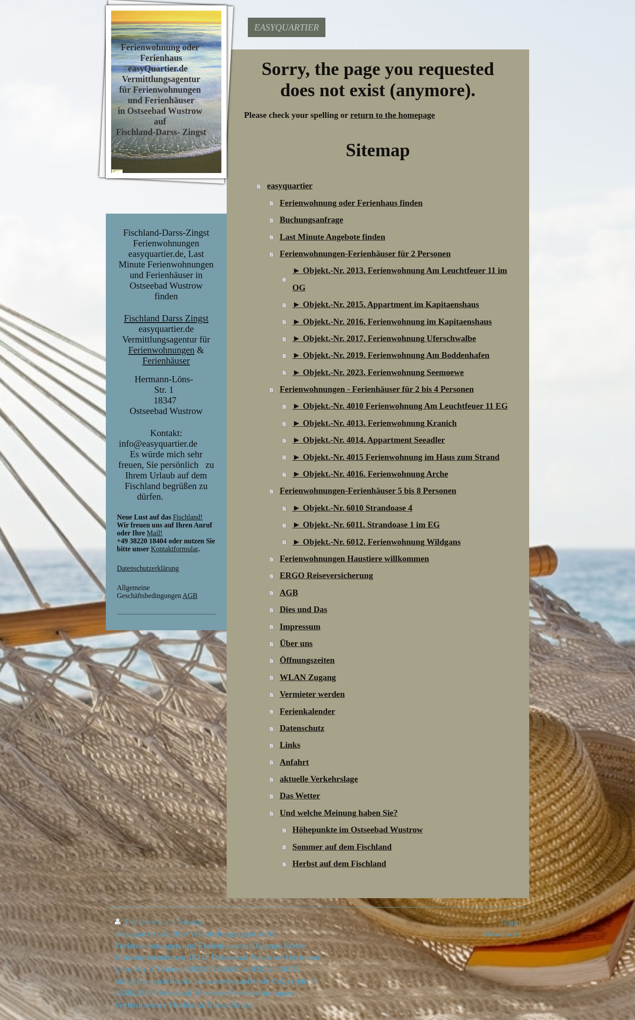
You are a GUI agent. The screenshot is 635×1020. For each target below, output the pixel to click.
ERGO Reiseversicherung (326, 575)
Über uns (296, 643)
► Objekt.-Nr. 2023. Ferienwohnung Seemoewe (378, 372)
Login (510, 921)
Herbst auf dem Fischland (339, 863)
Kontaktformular (174, 549)
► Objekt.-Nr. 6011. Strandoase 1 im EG (366, 524)
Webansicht (501, 933)
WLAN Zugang (308, 677)
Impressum (300, 626)
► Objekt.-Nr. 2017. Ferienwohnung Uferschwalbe (384, 338)
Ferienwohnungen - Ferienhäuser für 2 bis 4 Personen (377, 389)
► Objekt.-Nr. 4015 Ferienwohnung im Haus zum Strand (396, 457)
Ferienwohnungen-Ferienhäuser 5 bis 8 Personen (368, 490)
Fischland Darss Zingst (166, 318)
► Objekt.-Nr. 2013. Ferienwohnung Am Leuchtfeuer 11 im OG (399, 279)
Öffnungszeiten (307, 660)
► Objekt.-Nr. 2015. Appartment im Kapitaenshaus (385, 304)
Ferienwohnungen (161, 350)
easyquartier (289, 185)
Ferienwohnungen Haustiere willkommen (354, 558)
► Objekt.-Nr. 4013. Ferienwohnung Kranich (374, 423)
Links (290, 744)
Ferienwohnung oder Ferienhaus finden (351, 202)
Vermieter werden (312, 694)
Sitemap (190, 921)
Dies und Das (303, 609)
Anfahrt (294, 762)
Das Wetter (300, 795)
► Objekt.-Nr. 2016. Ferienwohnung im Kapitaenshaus (392, 321)
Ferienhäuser (166, 360)
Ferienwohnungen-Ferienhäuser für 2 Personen (365, 253)
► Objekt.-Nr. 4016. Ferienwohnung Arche (370, 473)
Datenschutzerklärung (148, 568)
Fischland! (188, 517)
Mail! (155, 533)
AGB (190, 595)
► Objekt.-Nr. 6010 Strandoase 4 (352, 507)
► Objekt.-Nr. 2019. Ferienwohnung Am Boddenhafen (390, 355)
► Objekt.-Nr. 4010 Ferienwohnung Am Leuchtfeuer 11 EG (400, 405)
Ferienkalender (307, 711)
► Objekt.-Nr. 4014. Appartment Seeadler (368, 439)
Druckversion (144, 921)
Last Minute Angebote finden (332, 236)
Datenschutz (302, 728)
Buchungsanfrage (311, 219)
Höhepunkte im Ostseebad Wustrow (357, 829)
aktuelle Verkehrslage (319, 778)
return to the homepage (392, 115)
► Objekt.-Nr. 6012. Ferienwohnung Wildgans (376, 541)
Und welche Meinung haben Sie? (339, 812)
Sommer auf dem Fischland (342, 846)
